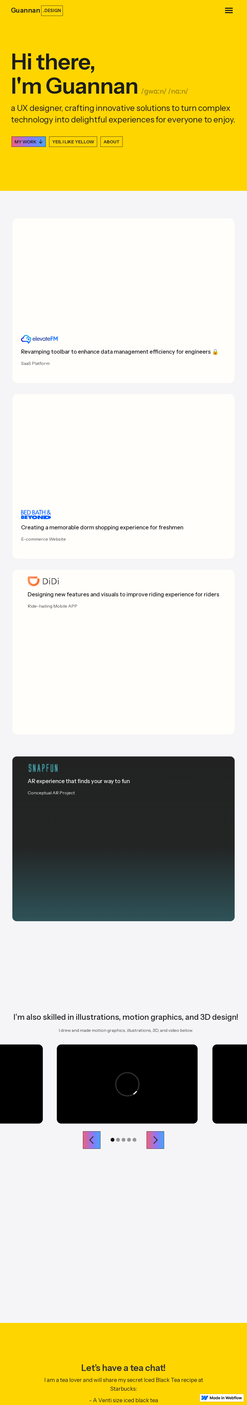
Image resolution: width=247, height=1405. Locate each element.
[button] (229, 10)
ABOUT (111, 141)
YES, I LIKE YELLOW (73, 141)
